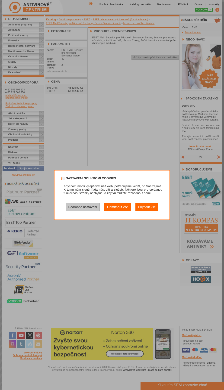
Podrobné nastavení (82, 207)
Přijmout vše (147, 207)
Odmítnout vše (117, 207)
